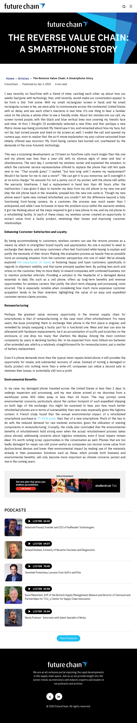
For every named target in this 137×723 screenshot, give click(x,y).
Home (10, 78)
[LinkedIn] (58, 696)
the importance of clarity (34, 262)
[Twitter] (50, 696)
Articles (23, 78)
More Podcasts (68, 638)
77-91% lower (46, 418)
